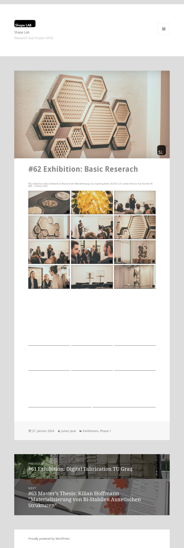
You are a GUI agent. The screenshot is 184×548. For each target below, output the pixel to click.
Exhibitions (90, 431)
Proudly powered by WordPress (49, 538)
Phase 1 (105, 431)
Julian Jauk (68, 431)
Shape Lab (21, 32)
